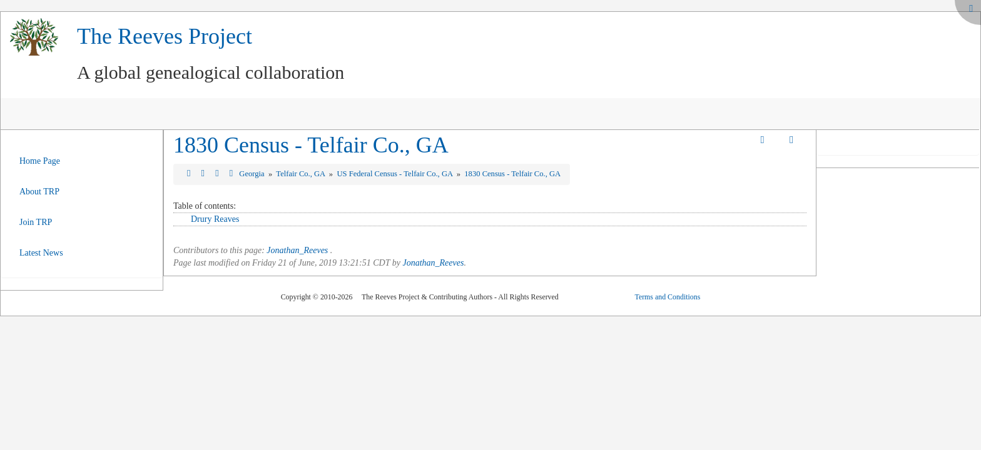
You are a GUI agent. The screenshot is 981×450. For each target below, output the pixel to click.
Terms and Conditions (667, 296)
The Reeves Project (164, 36)
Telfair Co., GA (301, 173)
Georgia (252, 173)
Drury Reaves (215, 219)
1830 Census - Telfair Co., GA (311, 145)
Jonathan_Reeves (297, 250)
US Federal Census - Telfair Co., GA (395, 173)
